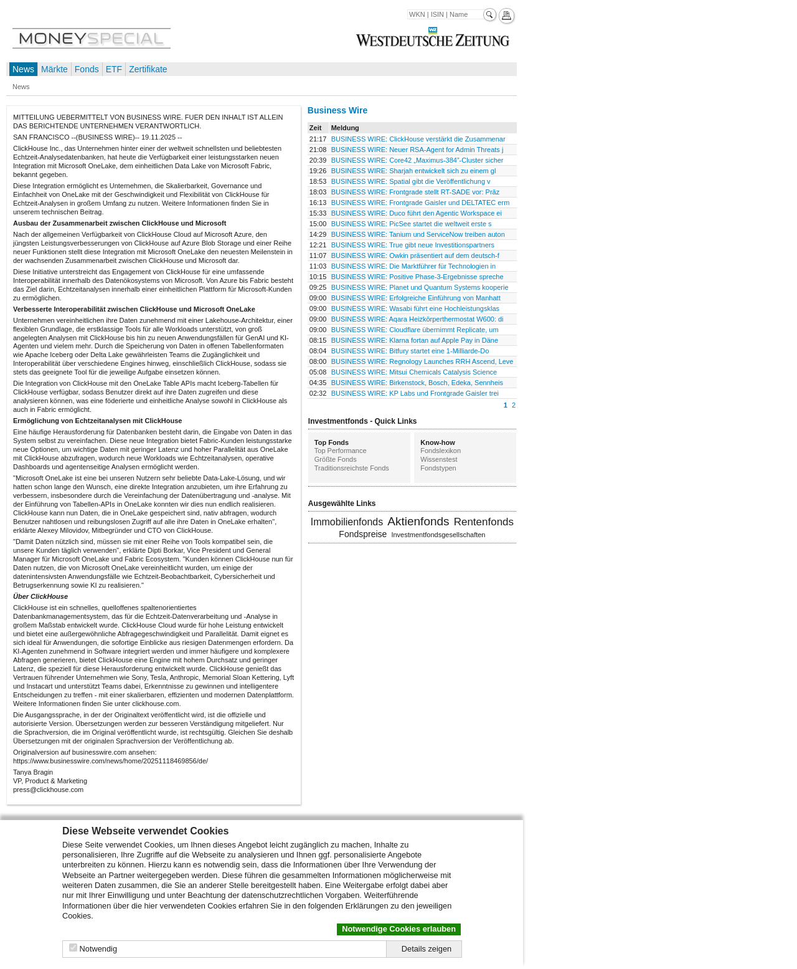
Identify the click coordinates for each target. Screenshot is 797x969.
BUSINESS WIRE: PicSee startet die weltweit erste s (411, 223)
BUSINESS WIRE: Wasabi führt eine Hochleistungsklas (415, 308)
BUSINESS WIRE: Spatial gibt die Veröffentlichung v (411, 181)
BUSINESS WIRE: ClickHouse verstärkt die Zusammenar (418, 139)
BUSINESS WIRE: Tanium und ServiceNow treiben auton (418, 234)
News (23, 69)
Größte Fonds (335, 459)
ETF (114, 69)
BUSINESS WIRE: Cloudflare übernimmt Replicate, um (415, 329)
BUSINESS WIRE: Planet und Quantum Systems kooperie (420, 287)
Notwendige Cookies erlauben (399, 928)
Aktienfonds (418, 521)
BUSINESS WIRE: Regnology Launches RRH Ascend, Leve (422, 361)
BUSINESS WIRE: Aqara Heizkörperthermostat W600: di (417, 319)
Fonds (87, 69)
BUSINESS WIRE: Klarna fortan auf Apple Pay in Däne (414, 340)
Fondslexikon (440, 450)
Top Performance (340, 450)
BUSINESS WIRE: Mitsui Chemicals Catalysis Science (414, 372)
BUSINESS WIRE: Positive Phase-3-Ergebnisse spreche (417, 276)
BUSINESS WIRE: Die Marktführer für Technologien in (413, 266)
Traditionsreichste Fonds (351, 468)
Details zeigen (426, 948)
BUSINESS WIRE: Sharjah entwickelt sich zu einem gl (413, 170)
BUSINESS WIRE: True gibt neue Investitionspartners (412, 245)
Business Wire (337, 110)
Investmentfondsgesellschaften (438, 534)
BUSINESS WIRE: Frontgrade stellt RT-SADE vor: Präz (415, 192)
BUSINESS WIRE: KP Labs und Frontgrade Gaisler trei (415, 393)
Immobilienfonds (347, 522)
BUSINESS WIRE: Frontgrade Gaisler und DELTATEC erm (420, 202)
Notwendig (98, 948)
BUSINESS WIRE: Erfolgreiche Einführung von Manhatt (416, 298)
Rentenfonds (484, 522)
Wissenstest (438, 459)
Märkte (54, 69)
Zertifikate (148, 69)
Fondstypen (438, 468)
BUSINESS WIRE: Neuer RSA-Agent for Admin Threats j (417, 149)
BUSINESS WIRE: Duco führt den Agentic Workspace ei (416, 213)
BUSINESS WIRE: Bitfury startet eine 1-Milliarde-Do (410, 351)
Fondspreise (363, 534)
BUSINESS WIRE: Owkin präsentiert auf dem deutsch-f (415, 255)
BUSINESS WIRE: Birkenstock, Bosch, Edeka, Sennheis (417, 382)
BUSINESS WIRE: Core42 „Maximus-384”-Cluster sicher (417, 160)
